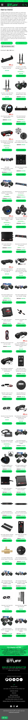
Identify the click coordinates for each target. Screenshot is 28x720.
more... (4, 7)
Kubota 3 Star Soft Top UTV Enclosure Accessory (14, 701)
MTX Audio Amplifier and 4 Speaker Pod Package (21, 466)
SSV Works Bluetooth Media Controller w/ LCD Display (7, 441)
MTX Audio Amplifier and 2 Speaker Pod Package (7, 466)
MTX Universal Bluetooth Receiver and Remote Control (21, 558)
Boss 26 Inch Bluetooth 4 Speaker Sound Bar (7, 67)
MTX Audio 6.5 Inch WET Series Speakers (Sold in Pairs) (21, 141)
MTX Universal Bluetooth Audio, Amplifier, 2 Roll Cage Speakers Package (7, 582)
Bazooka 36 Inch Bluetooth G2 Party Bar (21, 192)
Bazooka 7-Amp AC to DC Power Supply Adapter (7, 393)
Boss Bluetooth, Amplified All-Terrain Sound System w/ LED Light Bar (7, 270)
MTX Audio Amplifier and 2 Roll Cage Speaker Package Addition (21, 630)
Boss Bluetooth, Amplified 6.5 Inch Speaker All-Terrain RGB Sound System (7, 142)
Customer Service (14, 690)
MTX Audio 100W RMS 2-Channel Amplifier (7, 320)
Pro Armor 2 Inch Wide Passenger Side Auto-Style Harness (21, 68)
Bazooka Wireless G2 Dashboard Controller (21, 393)
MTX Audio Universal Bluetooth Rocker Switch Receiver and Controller (21, 370)
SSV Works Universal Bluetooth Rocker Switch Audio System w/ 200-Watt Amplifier (21, 270)
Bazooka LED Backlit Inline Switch (21, 320)
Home (2, 7)
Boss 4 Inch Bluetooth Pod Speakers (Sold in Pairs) (21, 218)
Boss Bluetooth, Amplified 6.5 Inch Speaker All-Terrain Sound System (21, 417)
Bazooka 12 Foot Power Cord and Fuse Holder (7, 343)
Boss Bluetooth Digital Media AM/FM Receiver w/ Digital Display (7, 219)
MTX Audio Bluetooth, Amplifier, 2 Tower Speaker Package (7, 193)
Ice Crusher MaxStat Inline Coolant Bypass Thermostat (7, 558)
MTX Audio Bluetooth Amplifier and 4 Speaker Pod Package (7, 630)
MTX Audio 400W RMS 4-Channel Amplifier (21, 489)
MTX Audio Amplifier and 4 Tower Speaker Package (21, 295)
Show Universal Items (8, 46)
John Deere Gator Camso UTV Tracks (14, 699)
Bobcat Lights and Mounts (14, 696)
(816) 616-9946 (14, 686)
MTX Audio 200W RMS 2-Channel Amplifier (7, 489)
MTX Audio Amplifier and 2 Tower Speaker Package (7, 295)
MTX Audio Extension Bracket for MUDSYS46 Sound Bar (7, 535)
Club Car (8, 7)
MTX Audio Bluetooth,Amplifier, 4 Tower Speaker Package (7, 168)
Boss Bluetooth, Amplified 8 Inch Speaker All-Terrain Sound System (7, 370)
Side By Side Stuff (10, 710)
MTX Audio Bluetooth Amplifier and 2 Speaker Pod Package (21, 442)
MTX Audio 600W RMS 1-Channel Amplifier (7, 244)
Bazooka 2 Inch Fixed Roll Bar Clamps (7, 606)
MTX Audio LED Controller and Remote (21, 535)
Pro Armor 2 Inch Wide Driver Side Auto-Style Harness (7, 93)
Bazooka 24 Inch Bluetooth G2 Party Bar (21, 244)
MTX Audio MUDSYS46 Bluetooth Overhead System (21, 512)
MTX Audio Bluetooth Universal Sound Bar (21, 117)
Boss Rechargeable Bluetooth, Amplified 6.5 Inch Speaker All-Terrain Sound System (21, 344)
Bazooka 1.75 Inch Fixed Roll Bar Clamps (7, 417)
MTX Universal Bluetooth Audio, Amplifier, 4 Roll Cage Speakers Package (21, 582)
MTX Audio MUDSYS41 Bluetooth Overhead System (7, 512)
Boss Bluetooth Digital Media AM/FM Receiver (7, 117)
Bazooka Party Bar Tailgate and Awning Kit (21, 606)
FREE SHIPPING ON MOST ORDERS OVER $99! (14, 1)
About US (14, 692)
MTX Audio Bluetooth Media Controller (21, 168)
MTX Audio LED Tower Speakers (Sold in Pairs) (21, 93)
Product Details (7, 75)
